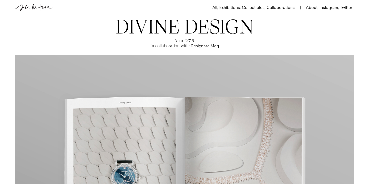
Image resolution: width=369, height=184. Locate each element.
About (312, 7)
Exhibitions (230, 7)
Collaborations (280, 7)
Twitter (346, 7)
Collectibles (253, 7)
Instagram (329, 7)
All (215, 7)
